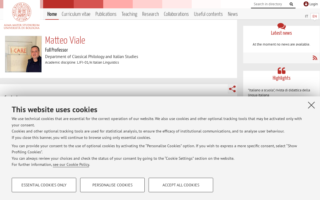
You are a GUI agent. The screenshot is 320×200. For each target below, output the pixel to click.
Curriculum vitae (76, 14)
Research (150, 14)
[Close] (311, 105)
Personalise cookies (112, 185)
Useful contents (208, 14)
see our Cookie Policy (71, 164)
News (233, 14)
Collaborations (176, 14)
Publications (106, 14)
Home (52, 14)
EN (314, 16)
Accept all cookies (181, 185)
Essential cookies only (44, 185)
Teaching (129, 14)
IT (306, 16)
